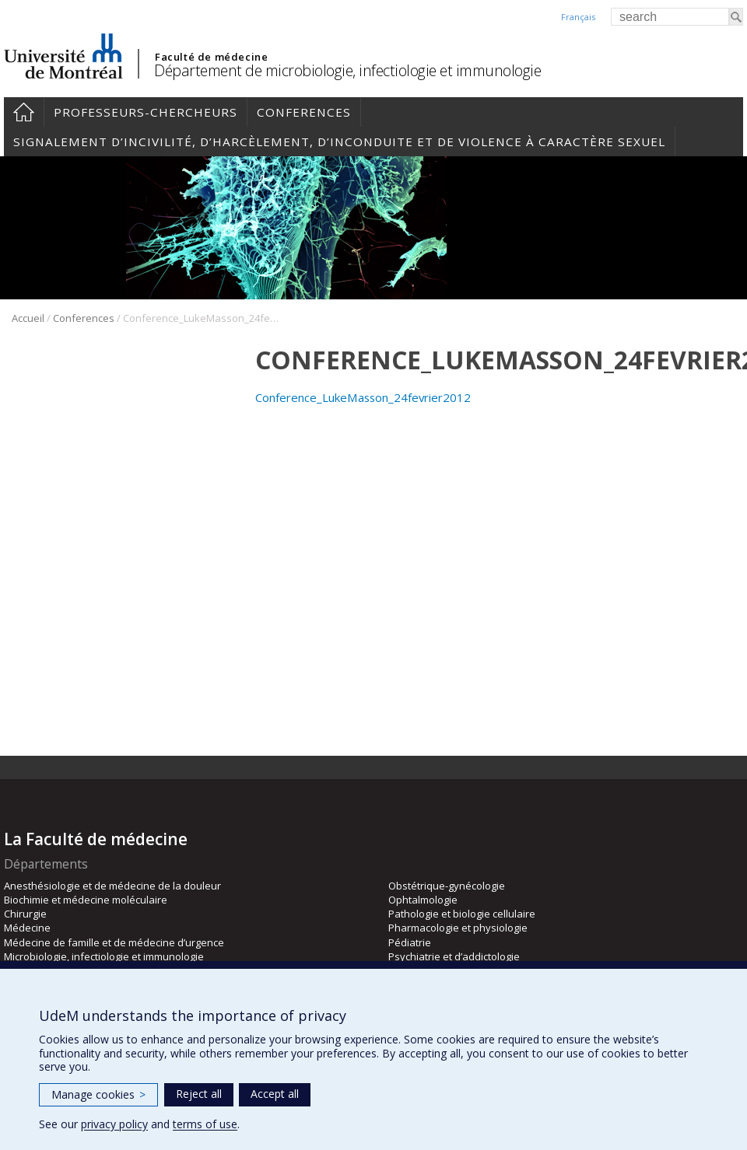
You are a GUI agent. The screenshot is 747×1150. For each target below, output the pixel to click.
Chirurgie (25, 914)
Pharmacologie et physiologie (458, 928)
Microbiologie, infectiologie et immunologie (104, 956)
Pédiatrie (409, 942)
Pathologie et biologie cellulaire (461, 914)
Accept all (275, 1093)
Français (578, 17)
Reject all (199, 1093)
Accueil (23, 112)
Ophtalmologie (423, 900)
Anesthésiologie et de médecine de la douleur (112, 886)
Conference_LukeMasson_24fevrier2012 (363, 397)
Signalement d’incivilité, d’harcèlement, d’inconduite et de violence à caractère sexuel (339, 141)
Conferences (304, 112)
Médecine (27, 928)
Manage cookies (98, 1094)
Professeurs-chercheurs (145, 112)
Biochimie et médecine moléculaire (85, 900)
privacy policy (114, 1124)
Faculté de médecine (211, 57)
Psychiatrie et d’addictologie (454, 956)
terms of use (205, 1124)
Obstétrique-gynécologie (446, 886)
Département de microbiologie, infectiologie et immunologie (347, 70)
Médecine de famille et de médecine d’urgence (114, 942)
